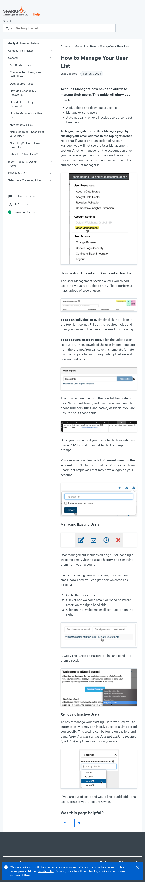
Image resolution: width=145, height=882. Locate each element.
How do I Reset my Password (21, 104)
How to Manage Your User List (26, 115)
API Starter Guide (21, 65)
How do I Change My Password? (23, 93)
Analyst (65, 46)
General (13, 58)
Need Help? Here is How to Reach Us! (26, 145)
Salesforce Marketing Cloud (25, 180)
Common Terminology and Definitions (26, 74)
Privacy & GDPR (18, 173)
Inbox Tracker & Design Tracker (22, 163)
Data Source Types (21, 83)
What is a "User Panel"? (24, 154)
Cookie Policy (46, 871)
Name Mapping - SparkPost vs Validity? (27, 134)
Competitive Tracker (20, 50)
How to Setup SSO (21, 124)
